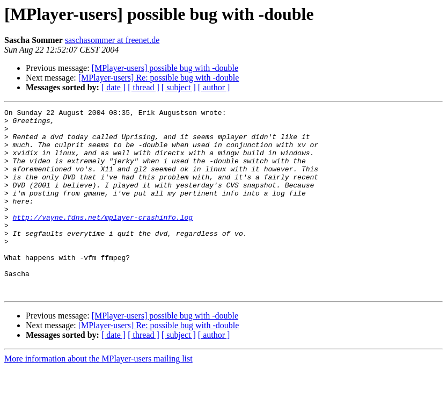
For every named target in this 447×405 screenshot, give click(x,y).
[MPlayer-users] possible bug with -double (165, 68)
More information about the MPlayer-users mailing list (98, 395)
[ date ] (113, 87)
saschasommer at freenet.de (112, 40)
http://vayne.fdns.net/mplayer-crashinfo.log (103, 239)
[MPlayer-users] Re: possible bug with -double (158, 77)
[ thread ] (143, 87)
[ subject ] (179, 87)
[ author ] (214, 87)
